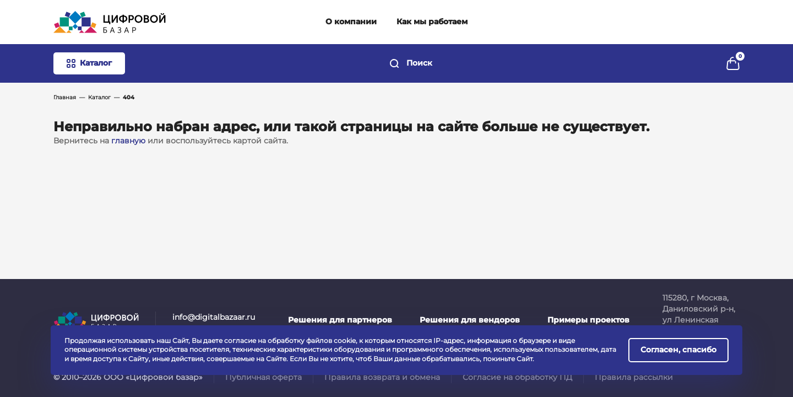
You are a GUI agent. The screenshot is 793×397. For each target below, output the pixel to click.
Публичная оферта (263, 377)
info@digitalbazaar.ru (213, 317)
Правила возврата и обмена (382, 377)
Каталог (99, 97)
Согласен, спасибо (678, 350)
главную (128, 141)
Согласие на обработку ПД (517, 377)
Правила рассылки (634, 377)
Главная (64, 97)
